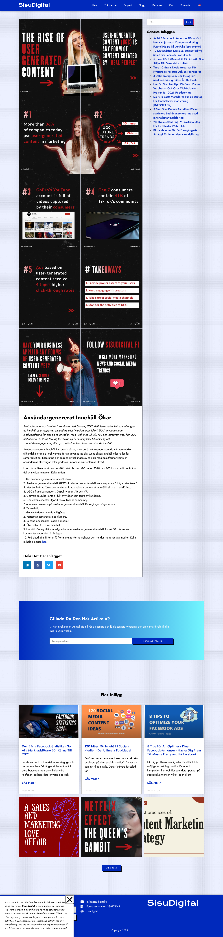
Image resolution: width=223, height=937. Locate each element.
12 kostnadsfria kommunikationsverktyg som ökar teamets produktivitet (177, 53)
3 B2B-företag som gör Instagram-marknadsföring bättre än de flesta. (175, 78)
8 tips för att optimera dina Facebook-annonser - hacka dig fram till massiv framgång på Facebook (174, 750)
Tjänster (111, 5)
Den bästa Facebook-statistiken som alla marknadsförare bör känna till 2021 (47, 750)
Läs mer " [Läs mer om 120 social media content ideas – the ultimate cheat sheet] (92, 779)
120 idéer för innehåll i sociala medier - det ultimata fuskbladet (108, 748)
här (44, 542)
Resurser (157, 5)
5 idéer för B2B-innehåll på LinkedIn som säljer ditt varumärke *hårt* (178, 61)
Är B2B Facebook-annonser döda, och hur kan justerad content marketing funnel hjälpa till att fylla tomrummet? (177, 42)
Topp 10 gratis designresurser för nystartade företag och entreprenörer (177, 70)
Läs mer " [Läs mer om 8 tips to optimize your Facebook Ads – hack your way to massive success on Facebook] (154, 783)
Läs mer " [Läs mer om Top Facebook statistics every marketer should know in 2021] (29, 783)
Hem (95, 5)
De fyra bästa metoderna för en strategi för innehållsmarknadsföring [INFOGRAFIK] (178, 101)
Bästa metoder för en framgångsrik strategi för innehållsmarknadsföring (176, 132)
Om (171, 5)
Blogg (142, 5)
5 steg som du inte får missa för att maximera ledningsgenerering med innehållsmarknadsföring (175, 113)
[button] (27, 565)
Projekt (128, 5)
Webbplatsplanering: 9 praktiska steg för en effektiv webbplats (176, 124)
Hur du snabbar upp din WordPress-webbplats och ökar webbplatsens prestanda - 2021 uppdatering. (176, 88)
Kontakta (185, 5)
